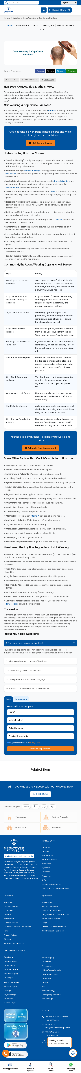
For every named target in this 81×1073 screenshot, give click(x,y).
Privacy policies (10, 935)
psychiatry (8, 999)
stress (52, 191)
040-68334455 (40, 794)
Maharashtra (18, 828)
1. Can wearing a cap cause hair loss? (24, 643)
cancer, (59, 219)
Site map (7, 940)
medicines (46, 864)
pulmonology (9, 1003)
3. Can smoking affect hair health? (23, 670)
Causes (9, 25)
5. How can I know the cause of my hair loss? (28, 688)
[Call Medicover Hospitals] (5, 1053)
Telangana (16, 817)
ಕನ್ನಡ (52, 806)
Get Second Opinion (40, 143)
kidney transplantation (52, 970)
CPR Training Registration (53, 931)
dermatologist (12, 603)
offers (44, 880)
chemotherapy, (12, 187)
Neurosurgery (48, 958)
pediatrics (46, 962)
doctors (45, 852)
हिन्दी (36, 806)
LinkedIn (56, 71)
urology (7, 991)
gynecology (47, 999)
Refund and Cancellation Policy (55, 889)
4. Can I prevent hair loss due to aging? (25, 679)
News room (9, 919)
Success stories (11, 923)
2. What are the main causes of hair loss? (26, 661)
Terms (6, 931)
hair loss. (52, 110)
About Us (8, 903)
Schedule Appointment (40, 748)
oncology (8, 978)
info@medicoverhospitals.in (57, 1028)
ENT (43, 987)
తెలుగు (26, 806)
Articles (16, 18)
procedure (46, 876)
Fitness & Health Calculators (54, 927)
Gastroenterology (11, 970)
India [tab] (8, 698)
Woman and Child (50, 907)
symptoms (46, 868)
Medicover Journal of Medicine (17, 927)
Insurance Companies (52, 885)
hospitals (46, 848)
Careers (7, 915)
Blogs (44, 923)
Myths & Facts (22, 25)
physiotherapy (10, 995)
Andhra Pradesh (56, 817)
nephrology (47, 979)
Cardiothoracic (10, 962)
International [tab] (21, 698)
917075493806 (51, 1036)
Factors (36, 25)
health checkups (49, 860)
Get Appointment (65, 25)
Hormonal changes (33, 171)
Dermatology (50, 79)
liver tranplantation (50, 975)
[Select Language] (69, 3)
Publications (9, 911)
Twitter (45, 71)
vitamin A (35, 515)
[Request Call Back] (73, 1053)
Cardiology (9, 958)
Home (7, 18)
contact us (47, 903)
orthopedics (9, 966)
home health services (51, 919)
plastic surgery (10, 987)
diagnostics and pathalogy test (55, 915)
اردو (44, 806)
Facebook (33, 71)
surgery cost (47, 856)
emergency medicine (51, 995)
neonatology (48, 966)
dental (45, 983)
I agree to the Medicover (23, 742)
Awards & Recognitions (14, 944)
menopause (11, 173)
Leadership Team (11, 907)
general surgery (11, 974)
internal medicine (11, 983)
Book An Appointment (59, 10)
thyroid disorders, (62, 181)
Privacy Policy (34, 742)
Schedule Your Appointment (40, 447)
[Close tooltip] (68, 1038)
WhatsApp (70, 71)
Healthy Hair (48, 25)
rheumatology (48, 991)
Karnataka (53, 828)
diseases (46, 872)
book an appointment (51, 911)
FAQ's (41, 29)
